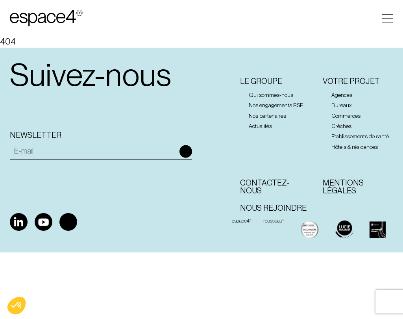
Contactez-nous (265, 187)
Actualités (260, 126)
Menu (387, 18)
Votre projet (351, 81)
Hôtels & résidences (354, 147)
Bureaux (341, 105)
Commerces (345, 116)
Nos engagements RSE (276, 105)
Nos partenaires (267, 116)
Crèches (341, 126)
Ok (185, 151)
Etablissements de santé (360, 136)
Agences (341, 95)
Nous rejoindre (273, 208)
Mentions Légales (343, 187)
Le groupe (261, 81)
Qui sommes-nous (271, 95)
